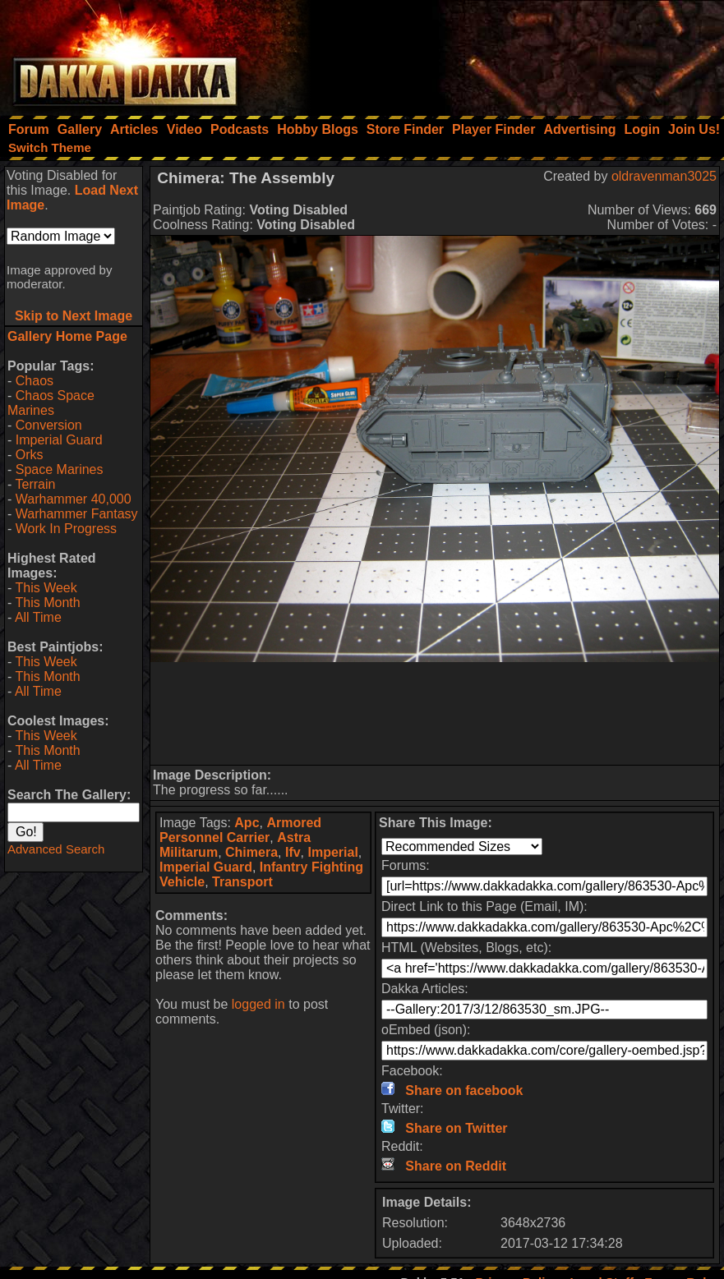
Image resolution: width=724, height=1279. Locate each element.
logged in (258, 1004)
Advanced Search (55, 849)
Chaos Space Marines (51, 403)
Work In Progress (66, 529)
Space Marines (60, 469)
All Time (38, 617)
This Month (47, 603)
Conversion (49, 425)
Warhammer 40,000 (73, 499)
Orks (30, 455)
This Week (45, 588)
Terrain (35, 484)
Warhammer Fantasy (77, 514)
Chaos (34, 381)
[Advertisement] (503, 53)
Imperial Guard (59, 440)
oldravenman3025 (664, 176)
